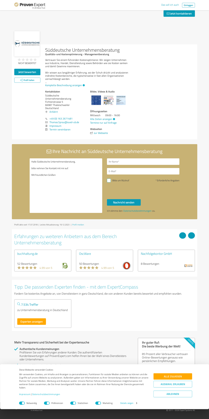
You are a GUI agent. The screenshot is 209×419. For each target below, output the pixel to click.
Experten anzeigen (31, 321)
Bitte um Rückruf (120, 180)
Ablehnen (173, 404)
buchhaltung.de (27, 253)
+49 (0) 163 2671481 (61, 118)
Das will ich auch (170, 4)
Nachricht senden (123, 202)
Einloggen (188, 5)
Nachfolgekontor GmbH (156, 253)
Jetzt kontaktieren (179, 13)
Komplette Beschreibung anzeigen (64, 85)
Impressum (25, 404)
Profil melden (78, 224)
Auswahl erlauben (173, 394)
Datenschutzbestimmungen (46, 404)
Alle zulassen (173, 386)
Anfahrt (53, 111)
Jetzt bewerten (27, 72)
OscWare (85, 253)
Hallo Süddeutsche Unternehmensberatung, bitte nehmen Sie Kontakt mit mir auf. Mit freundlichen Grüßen (66, 185)
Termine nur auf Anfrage (103, 122)
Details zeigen (126, 413)
